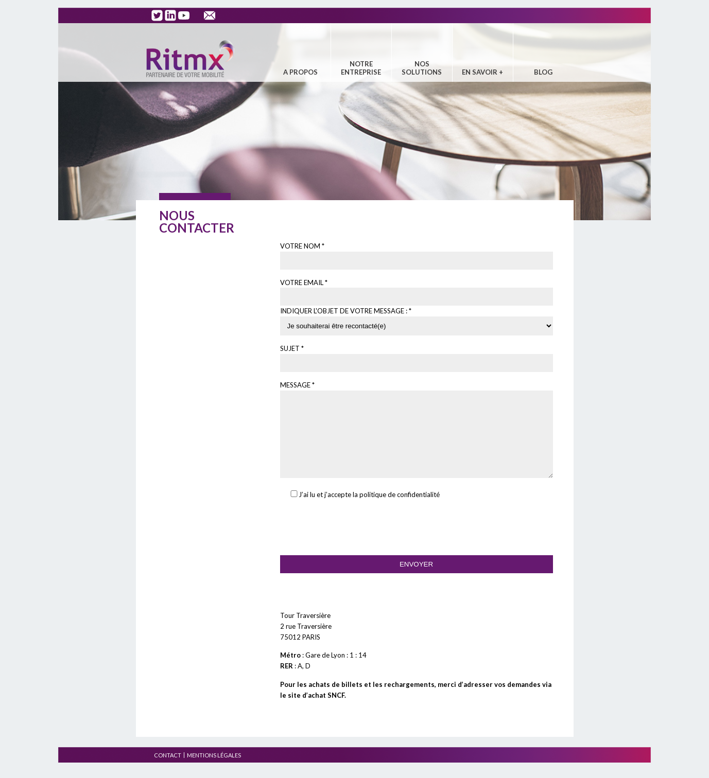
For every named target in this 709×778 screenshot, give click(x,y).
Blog (543, 72)
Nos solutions (422, 68)
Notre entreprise (361, 68)
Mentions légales (214, 770)
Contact (167, 770)
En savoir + (482, 72)
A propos (300, 72)
